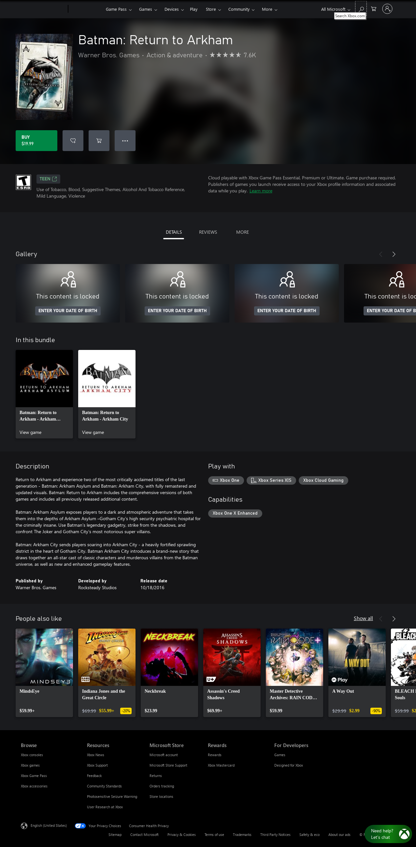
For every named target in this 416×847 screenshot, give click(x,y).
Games (145, 9)
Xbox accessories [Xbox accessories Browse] (34, 786)
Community (239, 9)
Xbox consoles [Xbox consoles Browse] (32, 755)
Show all (363, 618)
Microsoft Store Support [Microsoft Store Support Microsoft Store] (168, 765)
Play (193, 9)
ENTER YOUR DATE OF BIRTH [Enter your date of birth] (67, 311)
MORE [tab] (242, 232)
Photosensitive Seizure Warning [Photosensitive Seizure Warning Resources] (112, 796)
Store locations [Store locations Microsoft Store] (161, 796)
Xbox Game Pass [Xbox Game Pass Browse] (34, 775)
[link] (44, 394)
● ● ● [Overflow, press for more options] (125, 140)
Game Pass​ (116, 9)
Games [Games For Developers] (279, 755)
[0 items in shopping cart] (373, 8)
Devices (172, 9)
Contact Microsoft (144, 834)
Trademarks (242, 834)
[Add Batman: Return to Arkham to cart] (99, 140)
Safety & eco (309, 834)
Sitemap (115, 834)
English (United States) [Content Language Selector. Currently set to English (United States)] (49, 825)
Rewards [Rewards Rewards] (215, 755)
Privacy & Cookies (181, 834)
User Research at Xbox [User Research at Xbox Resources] (105, 807)
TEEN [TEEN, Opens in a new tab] (48, 179)
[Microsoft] (43, 9)
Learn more (261, 190)
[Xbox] (86, 9)
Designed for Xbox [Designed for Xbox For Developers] (288, 765)
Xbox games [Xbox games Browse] (30, 765)
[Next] (393, 254)
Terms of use (214, 834)
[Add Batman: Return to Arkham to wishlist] (73, 140)
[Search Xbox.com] (361, 8)
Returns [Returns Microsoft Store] (156, 775)
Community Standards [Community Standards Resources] (104, 786)
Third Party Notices (275, 834)
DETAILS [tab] (174, 232)
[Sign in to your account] (387, 9)
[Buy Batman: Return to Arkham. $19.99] (36, 140)
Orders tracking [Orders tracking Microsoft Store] (162, 786)
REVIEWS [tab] (208, 232)
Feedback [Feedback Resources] (94, 775)
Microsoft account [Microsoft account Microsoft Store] (164, 755)
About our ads (339, 834)
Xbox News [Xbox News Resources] (95, 755)
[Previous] (380, 254)
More (267, 9)
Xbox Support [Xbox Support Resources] (97, 765)
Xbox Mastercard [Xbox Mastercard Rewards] (221, 765)
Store (211, 9)
